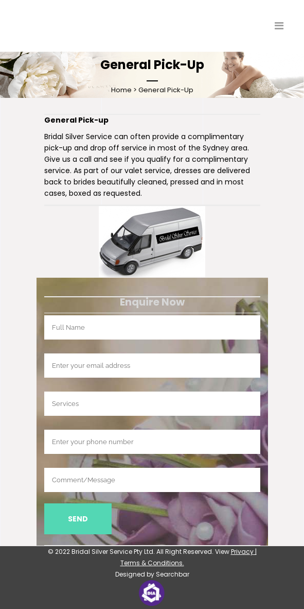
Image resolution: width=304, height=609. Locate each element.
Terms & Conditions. (152, 563)
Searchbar (172, 574)
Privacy (242, 551)
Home (121, 90)
